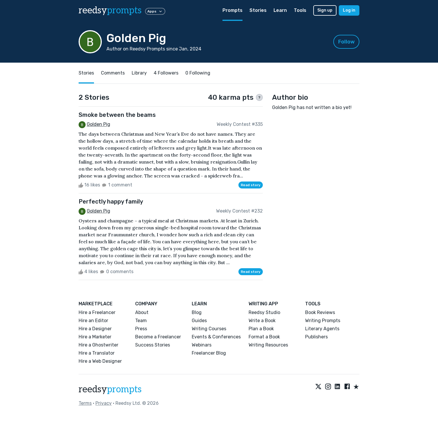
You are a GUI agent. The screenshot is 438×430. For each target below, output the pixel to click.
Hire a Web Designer (100, 361)
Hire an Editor (93, 320)
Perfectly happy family (111, 201)
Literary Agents (322, 328)
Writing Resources (268, 345)
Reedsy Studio (264, 312)
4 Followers (166, 73)
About (142, 312)
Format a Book (264, 337)
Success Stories (152, 345)
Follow (346, 42)
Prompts (232, 10)
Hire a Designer (95, 328)
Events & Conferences (216, 337)
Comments (113, 73)
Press (141, 328)
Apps (155, 11)
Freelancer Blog (209, 353)
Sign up (324, 10)
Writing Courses (209, 328)
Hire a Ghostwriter (98, 345)
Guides (199, 320)
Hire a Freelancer (97, 312)
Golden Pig (98, 124)
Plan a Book (261, 328)
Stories (258, 10)
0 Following (197, 73)
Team (141, 320)
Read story (250, 185)
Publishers (316, 337)
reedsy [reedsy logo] (110, 10)
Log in (349, 10)
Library (139, 73)
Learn (280, 10)
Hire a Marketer (95, 337)
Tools (300, 10)
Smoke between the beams (117, 114)
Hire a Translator (97, 353)
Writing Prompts (322, 320)
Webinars (201, 345)
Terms (85, 403)
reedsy (110, 389)
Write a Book (262, 320)
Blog (197, 312)
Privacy (103, 403)
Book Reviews (320, 312)
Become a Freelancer (158, 337)
